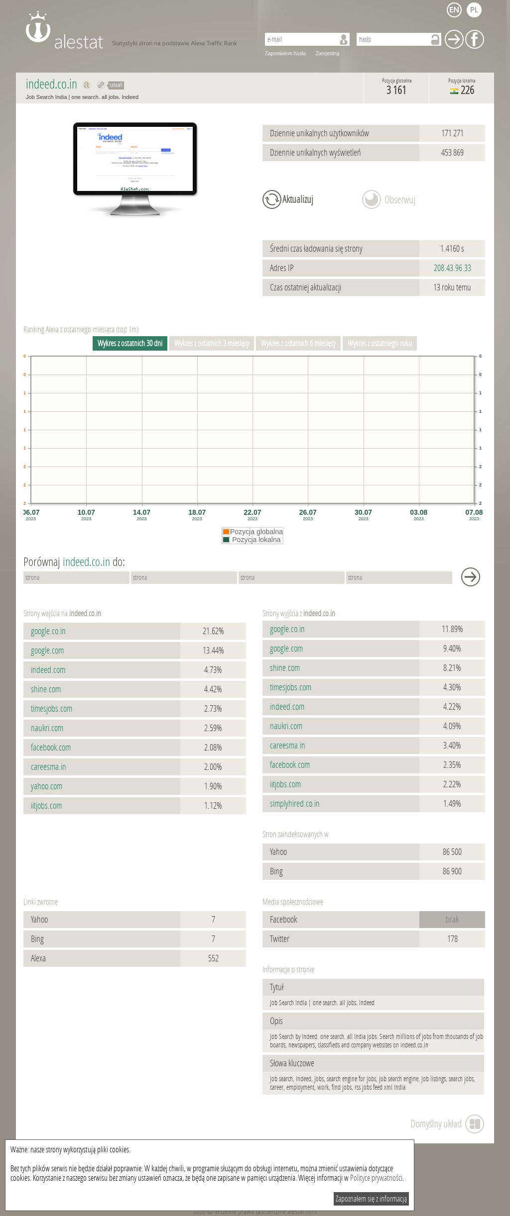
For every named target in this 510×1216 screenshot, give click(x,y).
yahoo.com (46, 786)
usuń (116, 85)
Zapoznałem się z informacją (371, 1199)
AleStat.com (137, 30)
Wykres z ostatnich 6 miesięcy (298, 343)
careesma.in (48, 766)
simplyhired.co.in (295, 803)
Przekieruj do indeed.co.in (101, 85)
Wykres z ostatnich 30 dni (130, 343)
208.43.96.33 (452, 268)
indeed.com (48, 669)
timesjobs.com (51, 708)
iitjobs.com (46, 805)
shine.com (46, 689)
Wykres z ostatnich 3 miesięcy (211, 343)
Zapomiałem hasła (285, 53)
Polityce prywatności (376, 1178)
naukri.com (47, 728)
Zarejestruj (327, 53)
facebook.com (51, 747)
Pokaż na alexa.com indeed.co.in (87, 85)
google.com (47, 650)
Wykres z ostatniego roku (380, 343)
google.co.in (48, 631)
